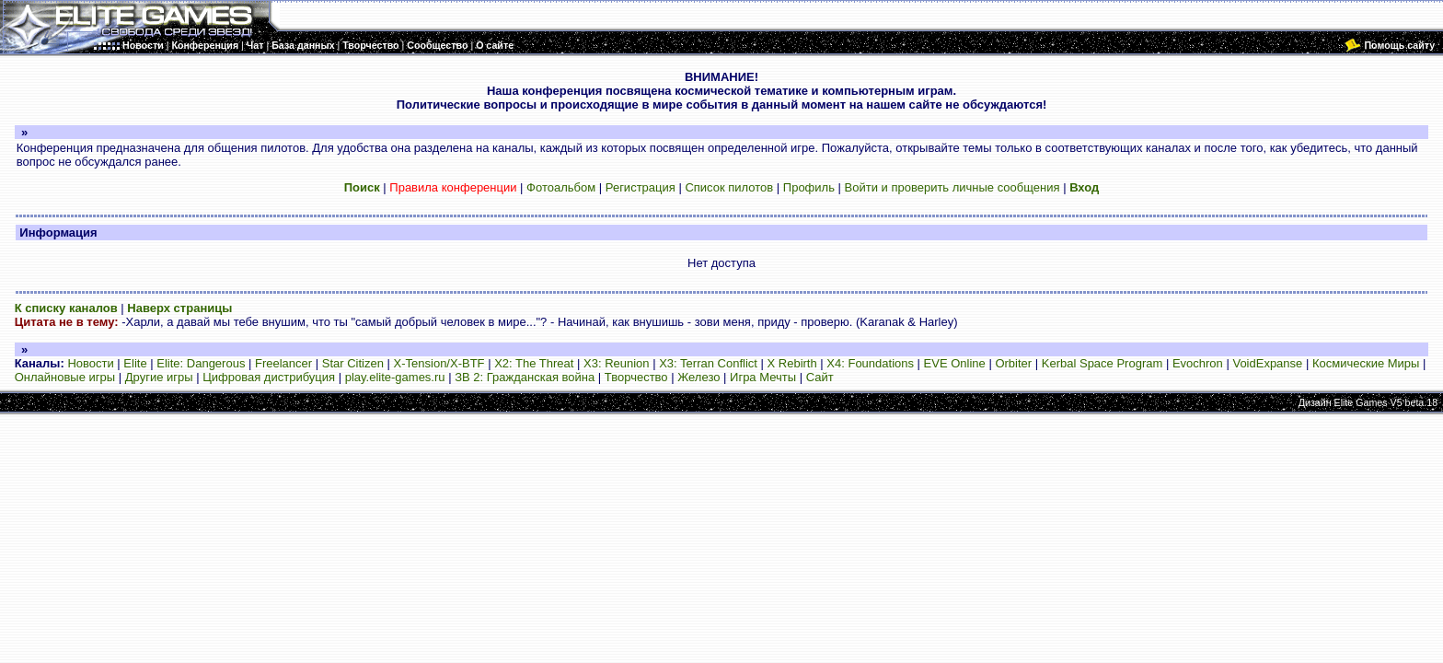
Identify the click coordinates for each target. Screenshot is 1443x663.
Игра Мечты (763, 377)
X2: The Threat (533, 363)
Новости (90, 363)
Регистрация (640, 187)
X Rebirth (792, 363)
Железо (698, 377)
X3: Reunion (616, 363)
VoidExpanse (1267, 363)
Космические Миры (1365, 363)
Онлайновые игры (65, 377)
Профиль (809, 187)
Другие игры (159, 377)
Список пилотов (729, 187)
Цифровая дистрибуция (268, 377)
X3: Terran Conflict (708, 363)
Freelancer (283, 363)
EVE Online (955, 363)
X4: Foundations (870, 363)
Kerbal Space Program (1102, 363)
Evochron (1197, 363)
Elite (134, 363)
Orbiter (1013, 363)
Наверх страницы (179, 308)
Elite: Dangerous (200, 363)
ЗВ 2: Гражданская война (525, 377)
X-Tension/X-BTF (439, 363)
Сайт (820, 377)
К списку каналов (66, 308)
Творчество (636, 377)
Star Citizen (353, 363)
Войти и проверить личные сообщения (952, 187)
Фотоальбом (560, 187)
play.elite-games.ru (395, 377)
